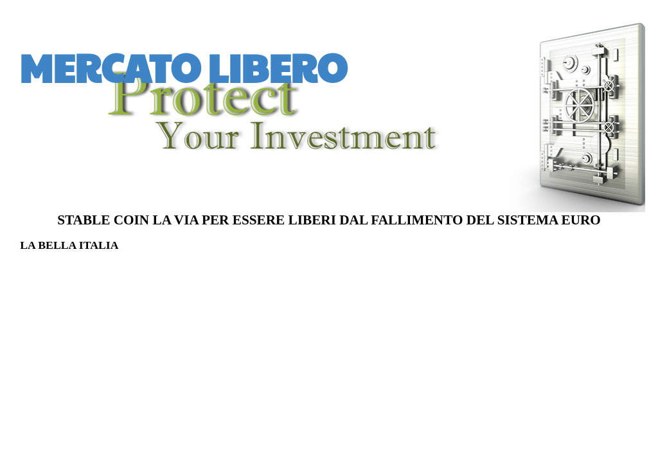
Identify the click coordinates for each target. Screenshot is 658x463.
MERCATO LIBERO (183, 67)
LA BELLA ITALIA (69, 245)
